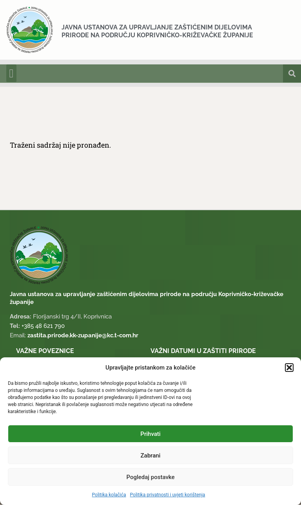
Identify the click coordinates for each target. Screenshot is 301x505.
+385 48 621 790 (43, 326)
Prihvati (150, 433)
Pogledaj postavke (150, 477)
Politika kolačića (109, 495)
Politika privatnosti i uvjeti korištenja (167, 495)
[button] (289, 367)
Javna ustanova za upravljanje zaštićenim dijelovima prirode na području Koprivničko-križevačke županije (157, 31)
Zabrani (151, 455)
